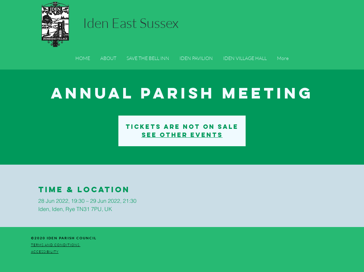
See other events (182, 135)
